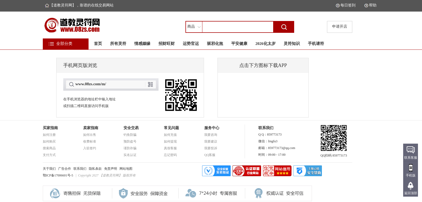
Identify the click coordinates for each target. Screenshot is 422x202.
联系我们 (79, 169)
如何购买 (49, 141)
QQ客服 (209, 155)
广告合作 (64, 169)
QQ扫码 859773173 (333, 153)
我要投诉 (210, 148)
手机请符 (316, 43)
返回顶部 (410, 193)
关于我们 (49, 169)
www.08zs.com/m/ (90, 84)
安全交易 (131, 128)
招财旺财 (167, 43)
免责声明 (110, 169)
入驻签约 (89, 148)
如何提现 (170, 141)
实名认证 (130, 155)
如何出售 (89, 135)
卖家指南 (90, 128)
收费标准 (89, 141)
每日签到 (348, 5)
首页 (98, 43)
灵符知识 (292, 43)
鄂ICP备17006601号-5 (58, 175)
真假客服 (170, 148)
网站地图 (125, 169)
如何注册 (49, 135)
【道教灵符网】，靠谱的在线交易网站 (82, 5)
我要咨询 (210, 135)
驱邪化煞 (215, 43)
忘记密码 (170, 155)
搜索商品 (49, 148)
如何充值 (170, 135)
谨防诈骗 (130, 148)
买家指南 (50, 128)
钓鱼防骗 (130, 135)
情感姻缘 (142, 43)
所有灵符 (118, 43)
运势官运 (191, 43)
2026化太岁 (265, 43)
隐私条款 (95, 169)
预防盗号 (130, 141)
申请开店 (339, 26)
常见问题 (171, 128)
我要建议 (210, 141)
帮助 (373, 5)
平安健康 (239, 43)
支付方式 (49, 155)
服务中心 (211, 128)
